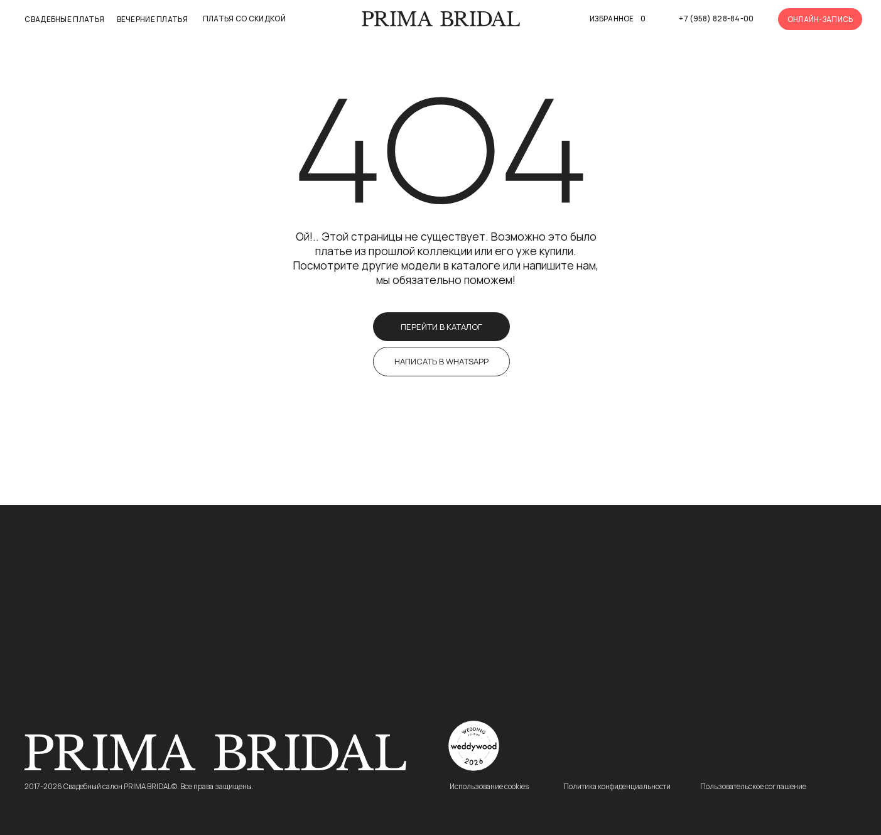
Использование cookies (489, 787)
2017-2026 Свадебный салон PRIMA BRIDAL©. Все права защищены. (139, 787)
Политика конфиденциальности (617, 787)
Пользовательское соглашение (753, 787)
